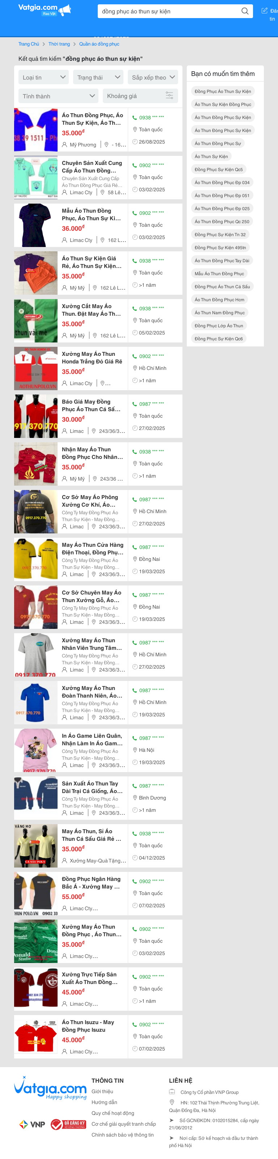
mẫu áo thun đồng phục (219, 273)
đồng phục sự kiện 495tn (220, 247)
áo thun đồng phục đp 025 (222, 208)
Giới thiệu (102, 1091)
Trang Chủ (28, 43)
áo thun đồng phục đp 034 (222, 182)
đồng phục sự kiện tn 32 (220, 234)
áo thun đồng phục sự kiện (223, 117)
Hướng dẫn (104, 1101)
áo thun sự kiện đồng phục (223, 104)
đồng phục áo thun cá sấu (222, 286)
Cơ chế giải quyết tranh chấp (124, 1123)
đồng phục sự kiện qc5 (219, 169)
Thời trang (59, 43)
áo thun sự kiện (211, 156)
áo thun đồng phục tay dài (222, 260)
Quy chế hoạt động (113, 1112)
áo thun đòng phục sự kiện (223, 130)
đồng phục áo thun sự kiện (223, 91)
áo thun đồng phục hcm (219, 299)
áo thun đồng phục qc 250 (222, 221)
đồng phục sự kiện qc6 (219, 338)
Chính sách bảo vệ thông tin (123, 1134)
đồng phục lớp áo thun (219, 325)
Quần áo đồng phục (99, 43)
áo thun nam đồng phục (220, 312)
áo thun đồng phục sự (218, 143)
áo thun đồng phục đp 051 (222, 195)
